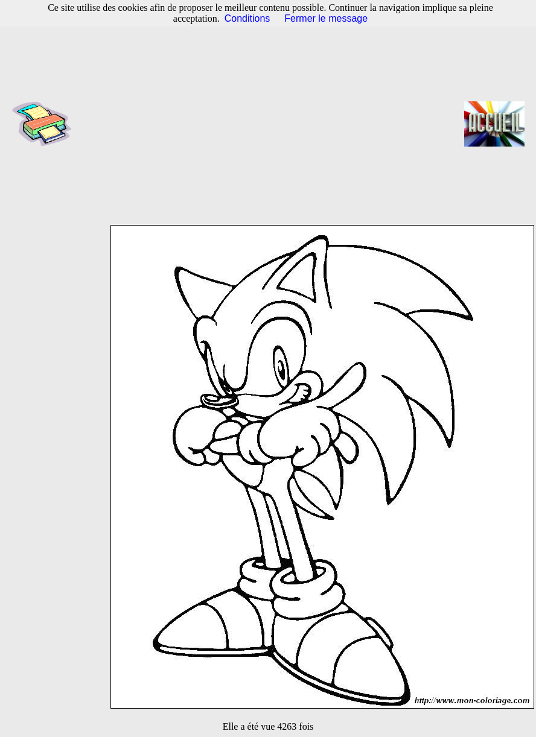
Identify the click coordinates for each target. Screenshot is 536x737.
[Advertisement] (272, 123)
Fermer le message (326, 18)
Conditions (247, 18)
